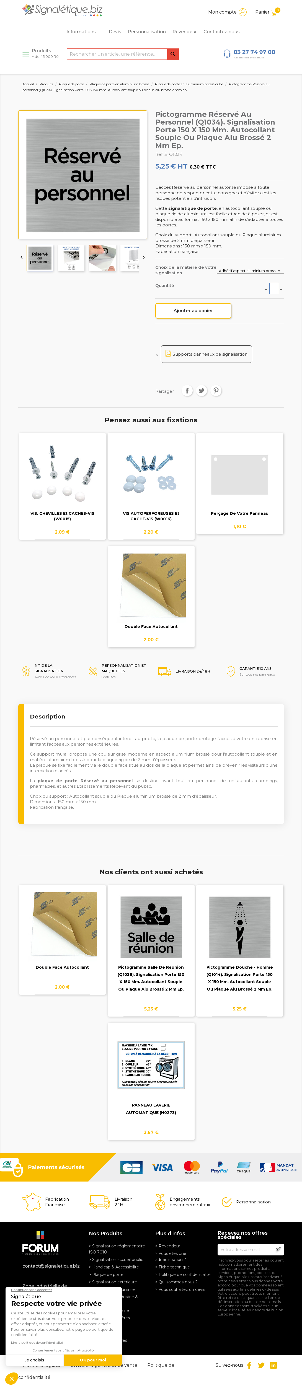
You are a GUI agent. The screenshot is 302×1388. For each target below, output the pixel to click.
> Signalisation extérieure (113, 1282)
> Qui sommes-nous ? (176, 1282)
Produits (46, 53)
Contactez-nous (221, 31)
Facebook (249, 1365)
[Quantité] (273, 288)
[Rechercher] (123, 54)
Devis (115, 31)
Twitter (261, 1365)
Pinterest (215, 390)
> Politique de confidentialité (183, 1274)
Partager (187, 390)
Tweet (201, 390)
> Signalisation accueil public (116, 1259)
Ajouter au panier (193, 310)
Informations (84, 32)
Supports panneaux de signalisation (210, 354)
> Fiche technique (172, 1267)
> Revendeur (167, 1246)
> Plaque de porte (106, 1274)
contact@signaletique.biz (51, 1266)
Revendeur (184, 31)
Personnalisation (147, 31)
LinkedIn (273, 1365)
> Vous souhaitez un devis (180, 1289)
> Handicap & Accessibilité (114, 1267)
